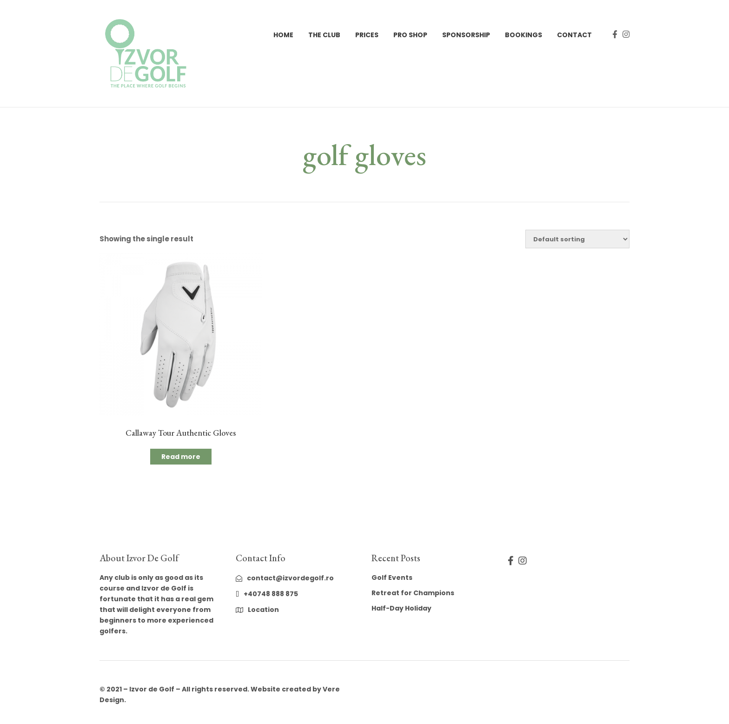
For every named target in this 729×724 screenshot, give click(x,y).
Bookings (523, 35)
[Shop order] (577, 239)
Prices (366, 35)
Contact (574, 35)
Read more (180, 456)
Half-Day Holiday (401, 608)
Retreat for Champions (412, 593)
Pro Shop (410, 35)
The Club (324, 35)
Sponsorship (466, 35)
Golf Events (391, 577)
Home (283, 35)
